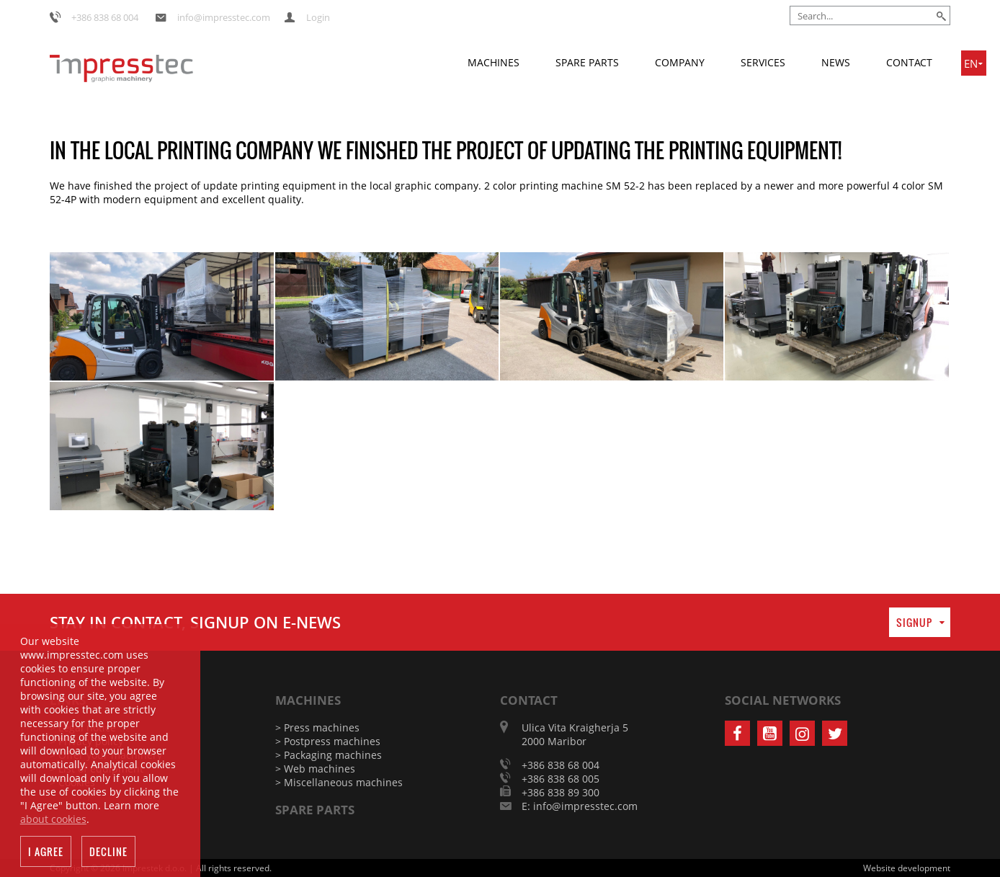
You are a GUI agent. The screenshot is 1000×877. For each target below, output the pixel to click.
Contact (909, 62)
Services (763, 62)
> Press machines (317, 727)
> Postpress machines (327, 741)
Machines (493, 62)
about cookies (53, 822)
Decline (108, 854)
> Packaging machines (328, 755)
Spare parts (587, 62)
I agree (45, 854)
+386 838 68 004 (104, 17)
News (835, 62)
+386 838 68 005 (560, 778)
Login (318, 17)
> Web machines (315, 768)
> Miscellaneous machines (339, 782)
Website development (906, 868)
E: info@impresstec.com (580, 806)
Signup (914, 622)
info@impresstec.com (223, 17)
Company (680, 62)
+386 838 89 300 (560, 792)
